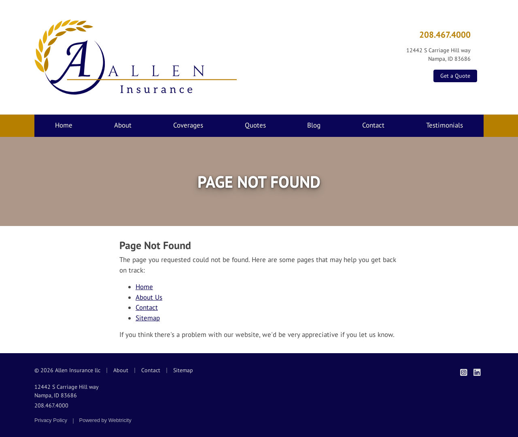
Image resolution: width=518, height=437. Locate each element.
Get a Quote (455, 75)
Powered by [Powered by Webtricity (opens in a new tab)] (105, 420)
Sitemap (148, 317)
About (123, 125)
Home (63, 125)
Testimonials (444, 125)
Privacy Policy (50, 420)
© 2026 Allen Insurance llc (67, 370)
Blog (314, 125)
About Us (149, 297)
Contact (373, 125)
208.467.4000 (445, 34)
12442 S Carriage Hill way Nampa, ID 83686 (66, 391)
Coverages (188, 125)
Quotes (255, 125)
